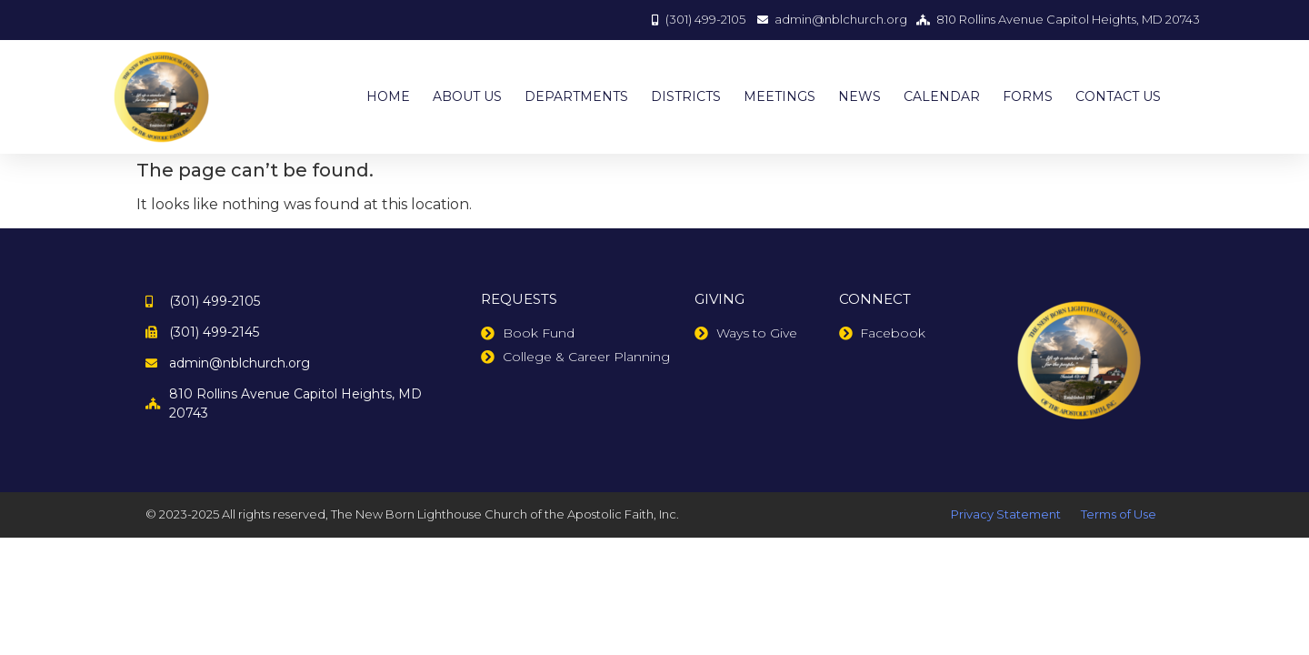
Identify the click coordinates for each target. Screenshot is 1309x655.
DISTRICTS (686, 96)
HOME (388, 96)
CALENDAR (942, 96)
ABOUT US (467, 96)
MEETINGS (779, 96)
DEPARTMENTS (576, 96)
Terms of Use (1118, 514)
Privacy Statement (1006, 514)
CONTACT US (1118, 96)
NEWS (859, 96)
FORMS (1028, 96)
